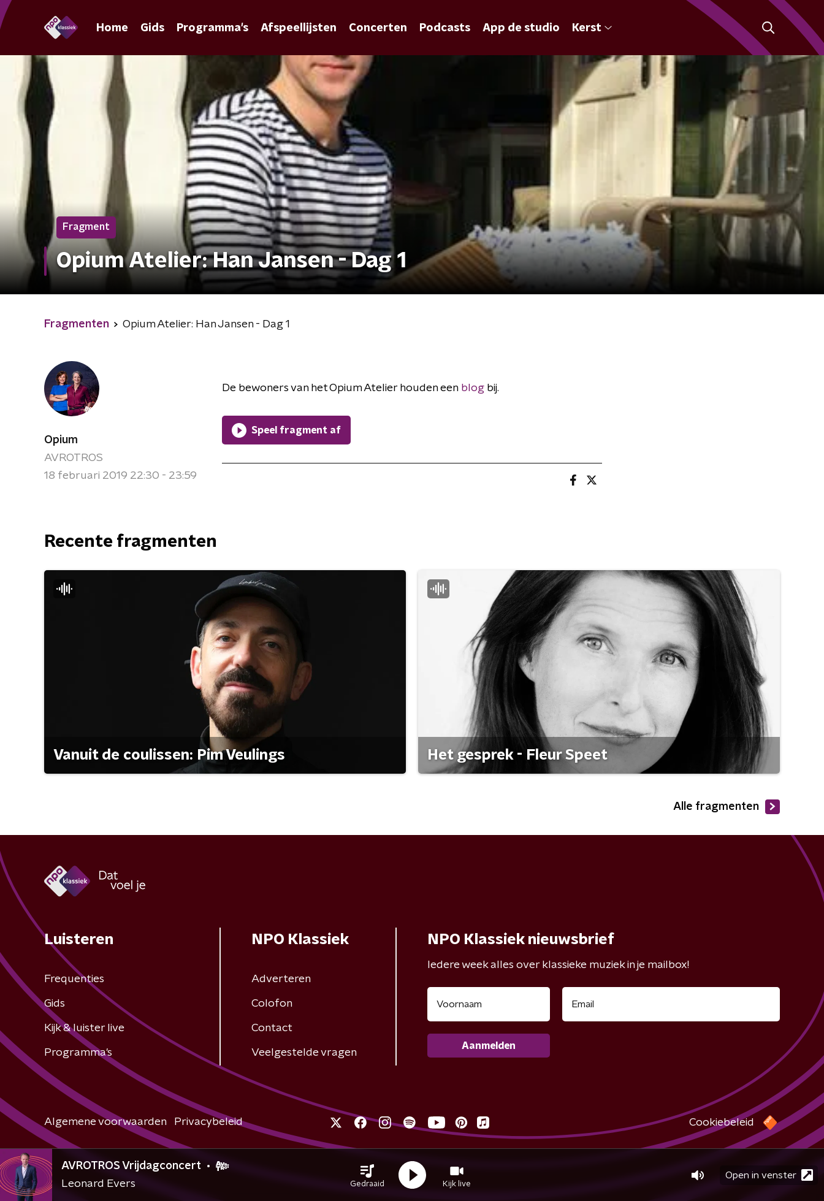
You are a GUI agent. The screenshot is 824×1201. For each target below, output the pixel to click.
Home (112, 28)
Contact (271, 1028)
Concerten (378, 28)
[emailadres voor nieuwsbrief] (671, 1004)
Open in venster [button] (769, 1175)
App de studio (521, 28)
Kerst (592, 28)
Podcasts (444, 28)
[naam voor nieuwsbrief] (488, 1004)
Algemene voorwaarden (105, 1121)
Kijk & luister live (84, 1028)
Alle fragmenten (726, 806)
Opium (61, 440)
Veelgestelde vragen (304, 1052)
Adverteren (281, 979)
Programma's (212, 28)
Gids (152, 28)
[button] (367, 1175)
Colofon (271, 1003)
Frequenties (74, 979)
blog (472, 388)
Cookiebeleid (721, 1122)
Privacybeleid (208, 1121)
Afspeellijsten (299, 28)
